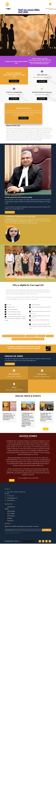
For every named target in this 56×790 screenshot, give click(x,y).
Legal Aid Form (41, 336)
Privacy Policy (10, 520)
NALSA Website (11, 511)
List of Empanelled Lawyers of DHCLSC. (16, 58)
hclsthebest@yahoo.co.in (12, 498)
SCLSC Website (11, 513)
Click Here (14, 81)
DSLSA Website (11, 516)
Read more (10, 212)
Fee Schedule (50, 336)
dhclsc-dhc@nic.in (11, 500)
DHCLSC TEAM (10, 279)
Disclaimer (9, 518)
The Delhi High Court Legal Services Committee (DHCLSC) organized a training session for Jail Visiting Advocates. (46, 417)
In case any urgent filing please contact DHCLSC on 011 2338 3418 (28, 339)
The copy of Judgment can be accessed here (28, 478)
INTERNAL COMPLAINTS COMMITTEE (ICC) (13, 336)
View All (46, 429)
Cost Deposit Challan (31, 336)
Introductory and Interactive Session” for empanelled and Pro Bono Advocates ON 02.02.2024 (9, 416)
